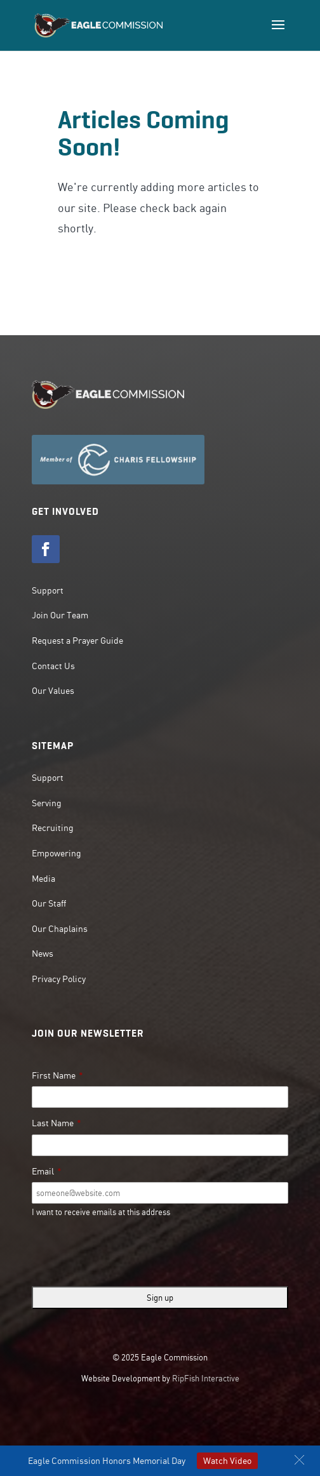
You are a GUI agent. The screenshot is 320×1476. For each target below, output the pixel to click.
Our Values (53, 690)
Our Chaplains (60, 928)
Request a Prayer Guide (77, 640)
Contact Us (53, 666)
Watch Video (227, 1460)
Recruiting (53, 828)
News (42, 953)
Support (47, 590)
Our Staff (49, 903)
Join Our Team (60, 615)
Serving (47, 803)
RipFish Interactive (205, 1378)
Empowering (56, 853)
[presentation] (128, 1252)
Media (43, 878)
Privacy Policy (59, 979)
